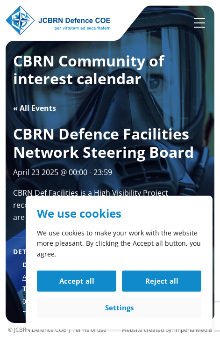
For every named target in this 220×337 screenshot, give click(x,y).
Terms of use (89, 330)
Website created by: (147, 330)
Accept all (76, 281)
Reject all (161, 281)
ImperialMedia (193, 330)
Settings (119, 307)
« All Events (34, 108)
